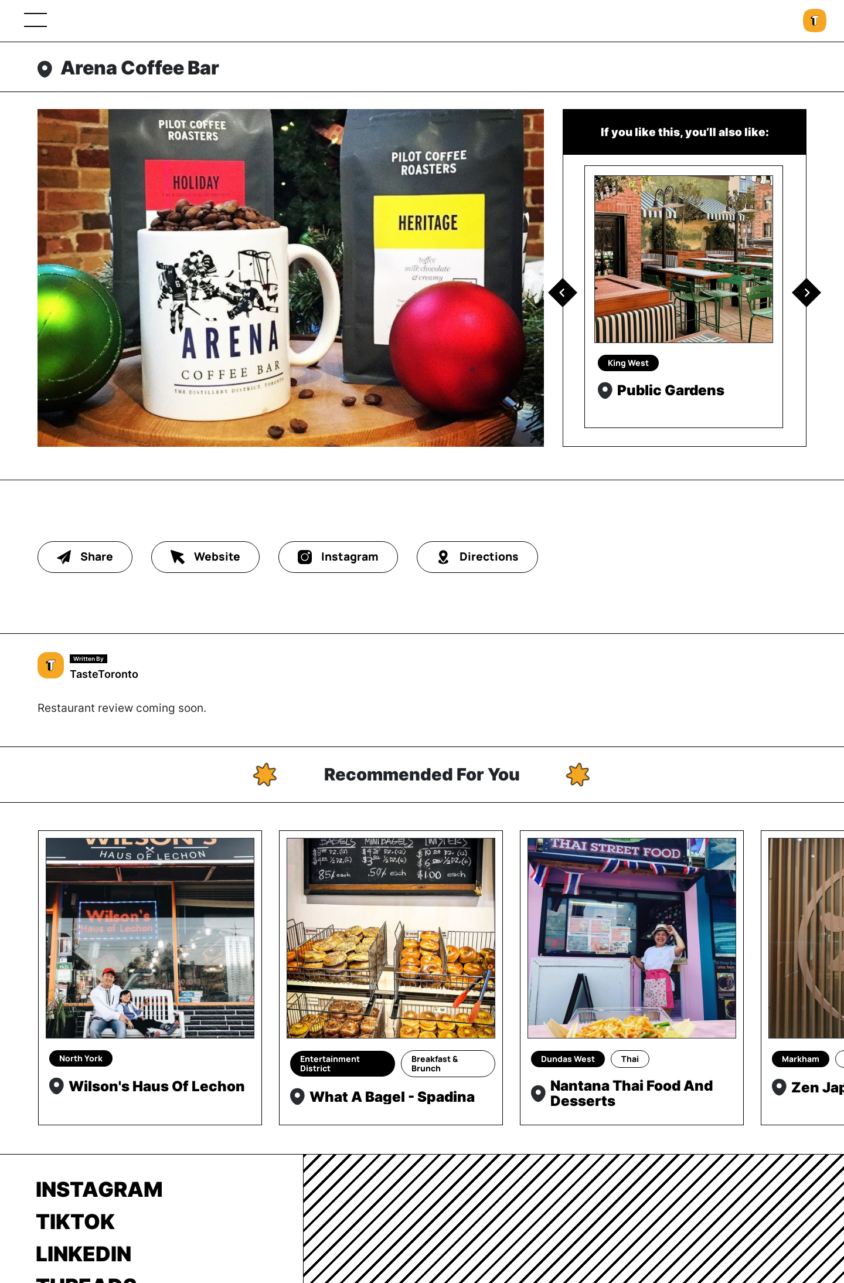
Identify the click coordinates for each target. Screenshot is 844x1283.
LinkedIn (83, 1253)
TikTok (75, 1221)
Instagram (99, 1189)
